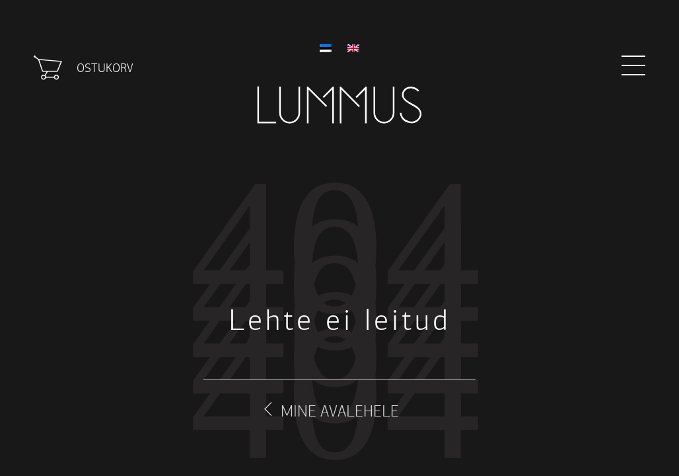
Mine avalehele (340, 411)
